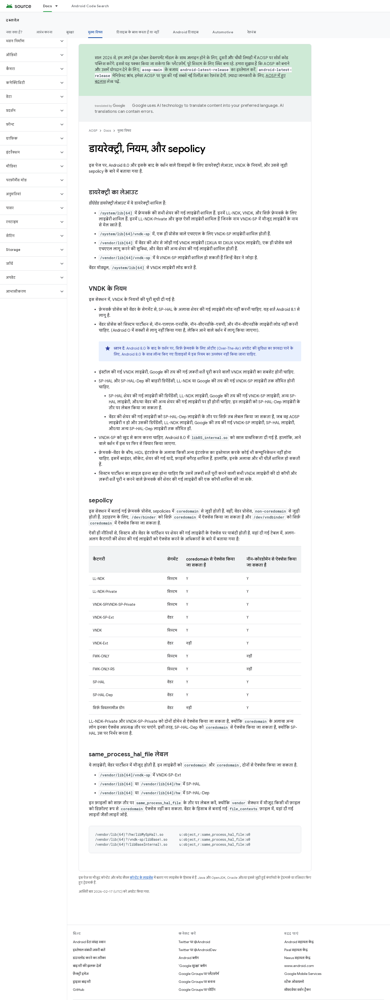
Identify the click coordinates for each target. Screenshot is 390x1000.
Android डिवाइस (185, 32)
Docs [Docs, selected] (47, 6)
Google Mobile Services (302, 973)
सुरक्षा (70, 32)
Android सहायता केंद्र (299, 942)
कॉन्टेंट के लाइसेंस (141, 878)
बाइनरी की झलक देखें (87, 965)
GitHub (78, 989)
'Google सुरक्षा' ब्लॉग (193, 965)
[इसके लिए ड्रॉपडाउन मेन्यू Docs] (58, 6)
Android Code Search (90, 6)
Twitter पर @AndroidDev (197, 950)
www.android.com (299, 965)
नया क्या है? (14, 32)
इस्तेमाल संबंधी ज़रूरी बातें (89, 950)
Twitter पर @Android (194, 942)
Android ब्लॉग (189, 958)
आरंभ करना (44, 32)
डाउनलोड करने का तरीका (89, 958)
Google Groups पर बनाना (197, 981)
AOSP (93, 130)
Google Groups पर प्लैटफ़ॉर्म (199, 973)
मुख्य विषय (124, 130)
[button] (29, 41)
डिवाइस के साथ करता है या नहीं (137, 32)
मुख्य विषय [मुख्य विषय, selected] (95, 32)
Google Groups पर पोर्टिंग (197, 989)
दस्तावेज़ (12, 20)
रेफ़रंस (251, 32)
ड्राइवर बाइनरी (82, 981)
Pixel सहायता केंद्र (296, 950)
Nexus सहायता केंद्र (297, 958)
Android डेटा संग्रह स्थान (89, 942)
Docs (107, 130)
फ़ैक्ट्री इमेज (81, 973)
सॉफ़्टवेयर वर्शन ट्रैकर (297, 989)
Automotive (222, 32)
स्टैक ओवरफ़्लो (294, 981)
